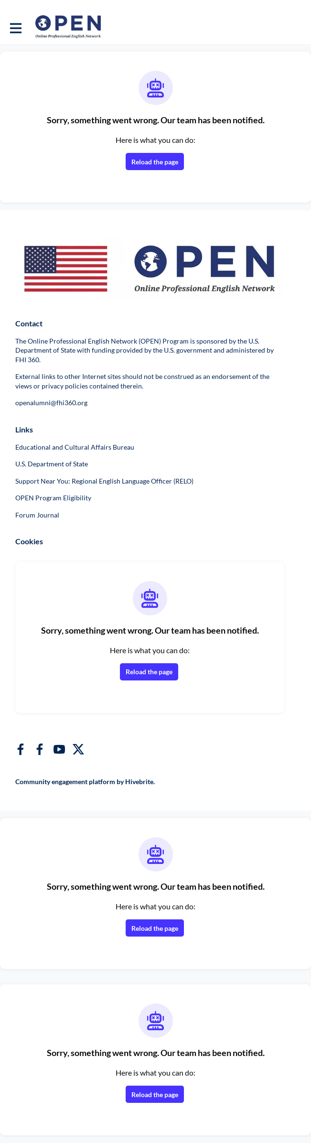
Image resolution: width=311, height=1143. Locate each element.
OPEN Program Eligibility (53, 498)
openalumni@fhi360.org (51, 403)
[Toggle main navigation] (15, 27)
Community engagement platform (65, 781)
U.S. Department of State (51, 464)
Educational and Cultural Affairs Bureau (74, 447)
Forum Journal (37, 515)
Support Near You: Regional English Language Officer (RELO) (104, 481)
